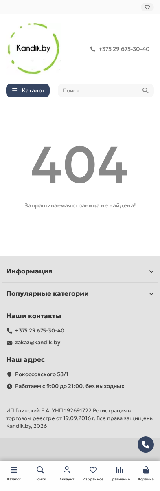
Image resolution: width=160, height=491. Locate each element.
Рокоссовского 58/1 (41, 374)
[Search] (106, 90)
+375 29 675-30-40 (118, 49)
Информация (80, 271)
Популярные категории (80, 293)
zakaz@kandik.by (37, 342)
